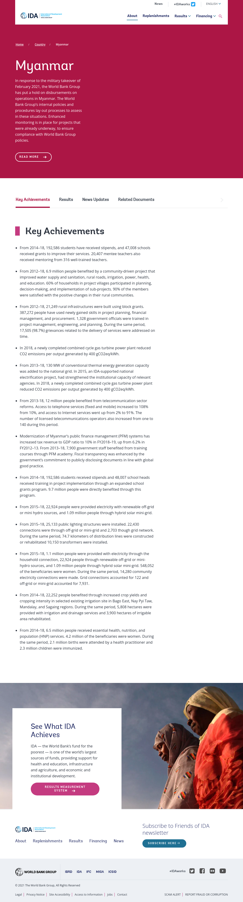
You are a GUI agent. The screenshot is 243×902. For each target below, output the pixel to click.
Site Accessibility (59, 894)
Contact (122, 894)
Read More (29, 157)
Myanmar (62, 44)
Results (181, 16)
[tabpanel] (121, 434)
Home (20, 44)
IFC (88, 872)
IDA (79, 872)
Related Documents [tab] (136, 200)
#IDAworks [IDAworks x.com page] (182, 4)
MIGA (100, 872)
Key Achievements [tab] (33, 200)
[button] (220, 16)
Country (40, 44)
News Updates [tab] (95, 200)
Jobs (110, 894)
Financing (204, 16)
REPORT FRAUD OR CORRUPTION (206, 894)
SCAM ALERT (172, 894)
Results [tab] (66, 200)
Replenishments (156, 16)
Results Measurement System (65, 789)
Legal (18, 894)
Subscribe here (162, 843)
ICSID (112, 872)
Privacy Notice (35, 894)
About (132, 16)
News (159, 4)
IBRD (68, 872)
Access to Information (89, 894)
